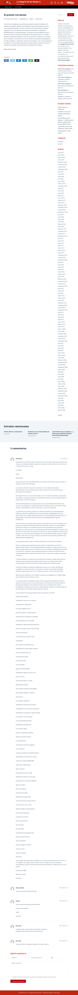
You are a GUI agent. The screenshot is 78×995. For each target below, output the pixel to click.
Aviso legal (56, 993)
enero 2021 (61, 160)
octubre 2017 (61, 234)
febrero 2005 (61, 410)
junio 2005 (61, 400)
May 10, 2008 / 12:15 (63, 940)
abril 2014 (60, 319)
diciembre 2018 (62, 205)
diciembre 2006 (62, 360)
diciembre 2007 (62, 334)
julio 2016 (60, 262)
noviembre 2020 (62, 164)
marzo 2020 (61, 181)
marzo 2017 (61, 248)
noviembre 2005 (62, 391)
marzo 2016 (61, 272)
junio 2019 (61, 191)
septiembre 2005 (62, 396)
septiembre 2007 (62, 341)
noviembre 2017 (62, 231)
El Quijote (60, 141)
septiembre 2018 (62, 212)
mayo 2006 (61, 377)
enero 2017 (61, 253)
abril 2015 (60, 293)
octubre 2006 (61, 365)
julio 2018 (60, 214)
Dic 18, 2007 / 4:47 (64, 458)
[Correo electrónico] (36, 60)
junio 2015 (61, 288)
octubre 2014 (61, 307)
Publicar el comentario (18, 981)
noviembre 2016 (62, 255)
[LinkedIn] (18, 60)
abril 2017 (60, 245)
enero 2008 (61, 331)
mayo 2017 (61, 243)
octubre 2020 (61, 167)
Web (52, 957)
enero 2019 (61, 203)
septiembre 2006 (62, 367)
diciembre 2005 (62, 388)
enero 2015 (61, 300)
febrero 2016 (61, 274)
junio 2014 (61, 315)
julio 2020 (60, 172)
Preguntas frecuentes (35, 993)
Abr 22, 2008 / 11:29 (64, 887)
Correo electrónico (36, 958)
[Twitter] (55, 3)
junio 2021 (61, 153)
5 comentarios (38, 19)
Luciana (60, 96)
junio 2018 (61, 217)
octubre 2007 (61, 338)
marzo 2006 (61, 381)
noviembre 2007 (62, 336)
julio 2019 (60, 188)
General (31, 19)
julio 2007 (60, 343)
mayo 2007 (61, 348)
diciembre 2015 (62, 279)
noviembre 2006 (62, 362)
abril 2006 (60, 379)
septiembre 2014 (62, 310)
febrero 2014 (61, 324)
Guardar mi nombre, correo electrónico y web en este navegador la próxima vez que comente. (34, 977)
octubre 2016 (61, 257)
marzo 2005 (61, 408)
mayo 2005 (61, 403)
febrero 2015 (61, 298)
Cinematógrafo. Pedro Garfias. (64, 132)
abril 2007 (60, 350)
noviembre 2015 (62, 281)
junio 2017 (61, 241)
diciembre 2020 (62, 162)
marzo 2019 (61, 198)
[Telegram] (24, 60)
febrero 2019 (61, 200)
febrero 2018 (61, 224)
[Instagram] (62, 3)
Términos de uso (23, 993)
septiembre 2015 (62, 286)
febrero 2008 (61, 329)
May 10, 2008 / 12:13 (63, 925)
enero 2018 (61, 226)
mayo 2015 (61, 291)
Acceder (60, 415)
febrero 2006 (61, 384)
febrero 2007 (61, 355)
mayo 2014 (61, 317)
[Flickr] (58, 3)
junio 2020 (61, 174)
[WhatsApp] (30, 60)
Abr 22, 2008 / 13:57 (64, 900)
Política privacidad (47, 993)
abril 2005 (60, 405)
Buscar (71, 14)
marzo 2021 (61, 155)
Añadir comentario (16, 963)
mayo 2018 (61, 219)
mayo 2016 (61, 267)
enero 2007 (61, 358)
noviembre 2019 (62, 186)
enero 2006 (61, 386)
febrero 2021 (61, 157)
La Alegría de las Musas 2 (28, 1)
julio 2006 (60, 372)
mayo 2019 (61, 193)
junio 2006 (61, 374)
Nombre (14, 958)
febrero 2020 (61, 183)
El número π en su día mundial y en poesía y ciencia (64, 114)
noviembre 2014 (62, 305)
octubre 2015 (61, 284)
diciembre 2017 (62, 229)
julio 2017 (60, 238)
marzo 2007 (61, 353)
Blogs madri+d (8, 7)
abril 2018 (60, 222)
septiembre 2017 (62, 236)
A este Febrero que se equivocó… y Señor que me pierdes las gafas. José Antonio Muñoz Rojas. (65, 121)
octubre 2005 (61, 393)
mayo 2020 (61, 176)
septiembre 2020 (62, 169)
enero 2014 (61, 326)
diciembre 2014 (62, 303)
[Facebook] (52, 3)
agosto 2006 (61, 369)
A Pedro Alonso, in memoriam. (63, 108)
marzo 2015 (61, 296)
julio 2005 (60, 398)
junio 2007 (61, 346)
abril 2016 (60, 269)
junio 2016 (61, 265)
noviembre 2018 (62, 207)
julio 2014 (60, 312)
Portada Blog (17, 7)
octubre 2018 (61, 210)
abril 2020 (60, 179)
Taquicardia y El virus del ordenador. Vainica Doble (65, 127)
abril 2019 (60, 195)
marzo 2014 (61, 322)
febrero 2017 (61, 250)
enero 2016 (61, 276)
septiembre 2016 (62, 260)
